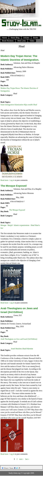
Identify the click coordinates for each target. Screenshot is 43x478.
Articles (26, 38)
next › (21, 459)
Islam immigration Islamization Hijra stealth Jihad (19, 105)
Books (35, 38)
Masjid (10, 225)
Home (4, 38)
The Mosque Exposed (14, 185)
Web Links (21, 41)
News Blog (15, 38)
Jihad (15, 94)
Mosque (3, 225)
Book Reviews (8, 41)
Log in (12, 180)
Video (32, 41)
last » (27, 459)
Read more (4, 180)
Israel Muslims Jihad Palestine (22, 349)
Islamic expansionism (21, 225)
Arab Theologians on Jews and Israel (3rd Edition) (19, 339)
